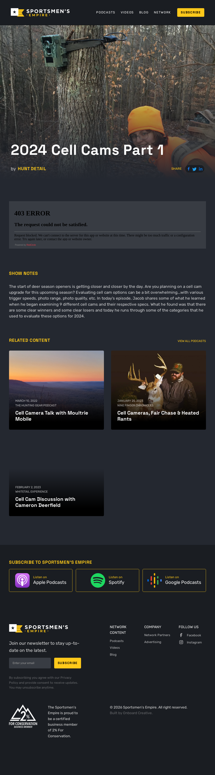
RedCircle (31, 245)
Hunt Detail (32, 168)
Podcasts (105, 12)
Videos (127, 12)
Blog (144, 12)
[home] (40, 12)
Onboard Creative (137, 713)
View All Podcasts (192, 341)
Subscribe (191, 12)
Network (162, 12)
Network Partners (157, 635)
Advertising (152, 642)
